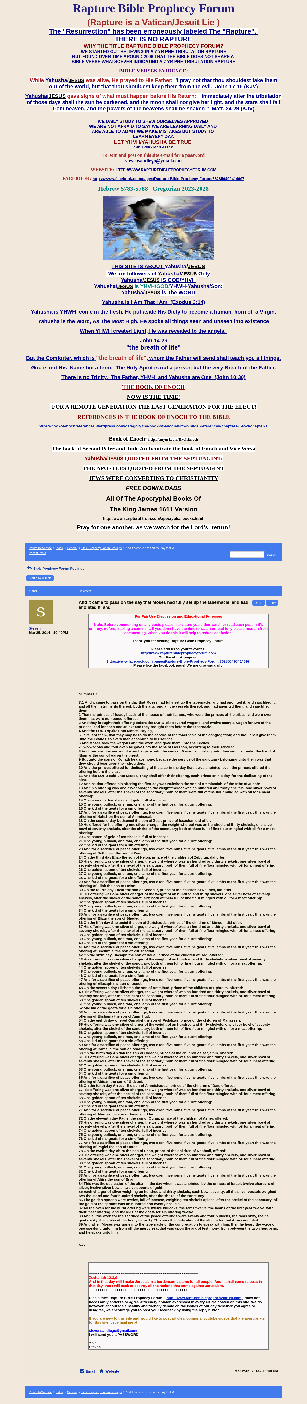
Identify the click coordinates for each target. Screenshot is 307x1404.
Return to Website (40, 548)
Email (90, 1371)
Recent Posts (37, 553)
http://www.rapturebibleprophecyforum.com (178, 653)
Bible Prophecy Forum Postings (101, 548)
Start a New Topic (40, 578)
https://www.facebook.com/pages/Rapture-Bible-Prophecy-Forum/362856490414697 (178, 661)
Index (59, 548)
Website (112, 1371)
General (72, 548)
